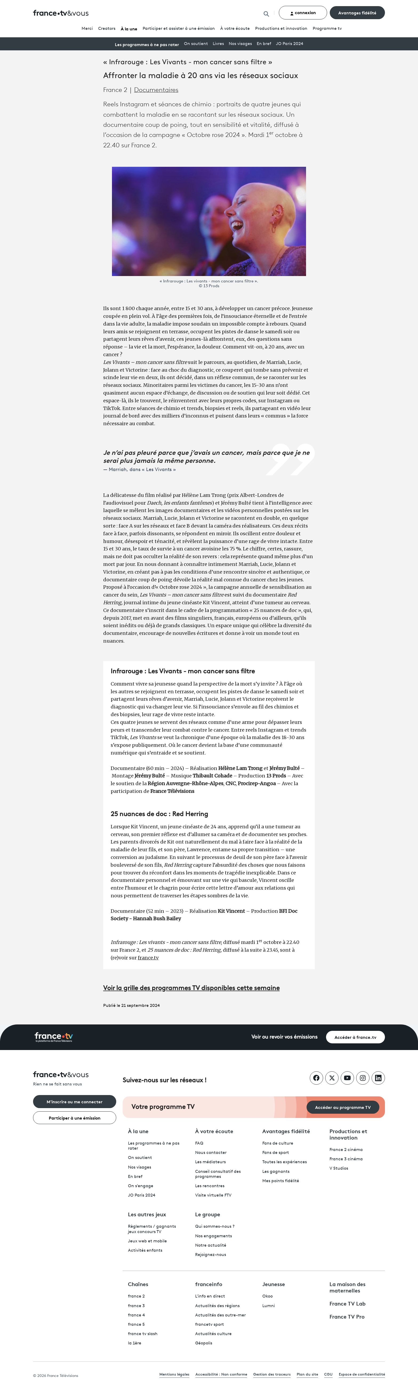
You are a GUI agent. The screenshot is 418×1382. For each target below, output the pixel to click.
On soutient (196, 44)
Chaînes (138, 1283)
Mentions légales (174, 1374)
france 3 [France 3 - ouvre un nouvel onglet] (136, 1306)
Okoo (267, 1296)
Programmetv (327, 29)
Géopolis (203, 1343)
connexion (303, 12)
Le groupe (207, 1214)
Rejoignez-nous (210, 1255)
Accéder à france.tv (355, 1037)
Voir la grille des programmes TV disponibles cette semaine (191, 988)
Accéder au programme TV (343, 1107)
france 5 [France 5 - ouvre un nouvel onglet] (136, 1325)
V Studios (338, 1168)
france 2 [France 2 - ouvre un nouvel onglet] (136, 1296)
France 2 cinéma (346, 1150)
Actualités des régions (217, 1306)
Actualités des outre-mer (220, 1315)
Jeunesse (273, 1283)
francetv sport (209, 1325)
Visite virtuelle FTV (213, 1195)
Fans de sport (275, 1153)
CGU (328, 1374)
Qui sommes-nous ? (215, 1227)
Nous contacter (211, 1153)
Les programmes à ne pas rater (147, 44)
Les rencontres (209, 1186)
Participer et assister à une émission (179, 29)
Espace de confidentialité (362, 1374)
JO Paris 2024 (289, 44)
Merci (87, 29)
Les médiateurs (210, 1162)
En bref (264, 44)
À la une (129, 28)
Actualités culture (213, 1334)
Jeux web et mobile (147, 1241)
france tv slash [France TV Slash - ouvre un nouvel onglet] (143, 1334)
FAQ (199, 1143)
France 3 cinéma (346, 1159)
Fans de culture (277, 1143)
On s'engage (140, 1186)
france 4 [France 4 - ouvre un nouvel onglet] (136, 1315)
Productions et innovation (281, 29)
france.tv (148, 958)
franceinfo (208, 1283)
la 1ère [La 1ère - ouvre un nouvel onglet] (134, 1343)
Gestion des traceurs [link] (272, 1374)
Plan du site (307, 1374)
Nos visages (240, 44)
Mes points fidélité (280, 1181)
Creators (106, 29)
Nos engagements (213, 1236)
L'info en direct (210, 1296)
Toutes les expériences (284, 1162)
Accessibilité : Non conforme (221, 1374)
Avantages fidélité (357, 12)
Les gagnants (276, 1172)
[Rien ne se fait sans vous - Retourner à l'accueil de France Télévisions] (74, 1079)
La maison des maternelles (347, 1287)
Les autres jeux (147, 1214)
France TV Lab (347, 1303)
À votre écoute (235, 29)
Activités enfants (145, 1251)
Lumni (268, 1306)
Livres (218, 44)
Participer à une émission (75, 1117)
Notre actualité (210, 1245)
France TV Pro (347, 1316)
